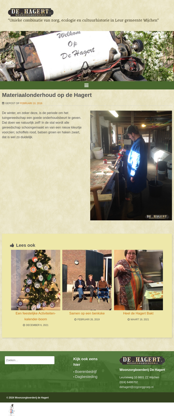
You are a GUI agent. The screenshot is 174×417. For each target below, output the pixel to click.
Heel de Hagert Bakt (138, 313)
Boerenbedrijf (86, 372)
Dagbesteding (86, 377)
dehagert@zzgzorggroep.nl (137, 387)
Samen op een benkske (87, 313)
